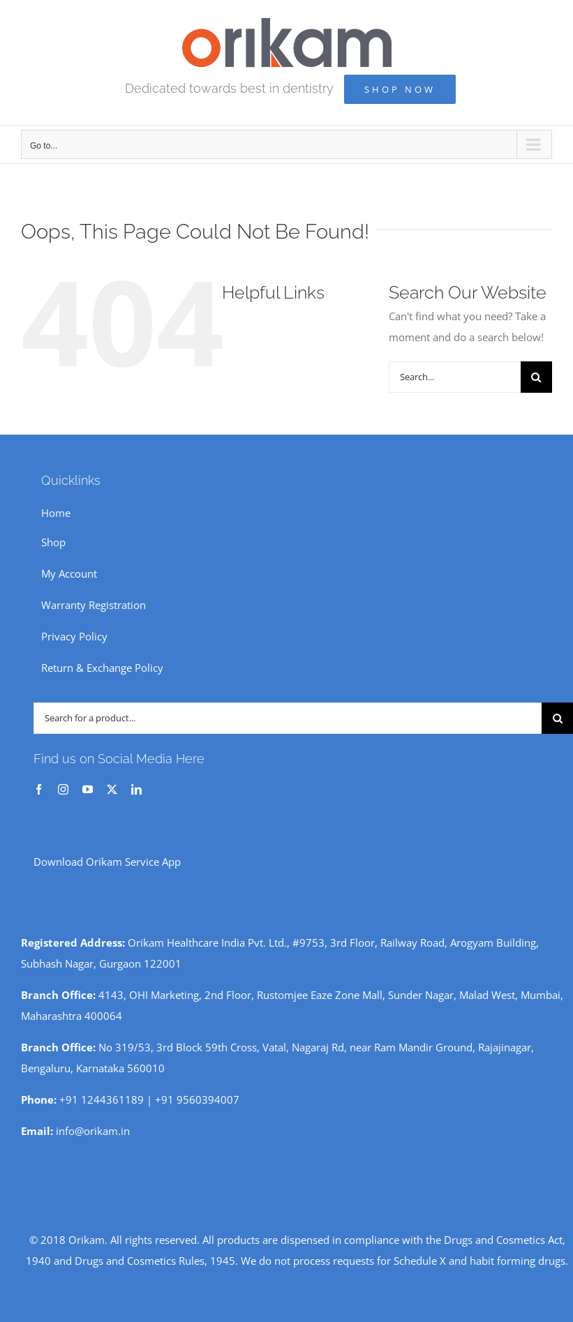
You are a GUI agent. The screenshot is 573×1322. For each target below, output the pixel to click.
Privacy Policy (74, 636)
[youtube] (87, 789)
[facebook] (39, 789)
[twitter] (112, 789)
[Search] (536, 377)
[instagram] (63, 789)
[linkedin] (136, 789)
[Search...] (455, 377)
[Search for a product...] (288, 718)
